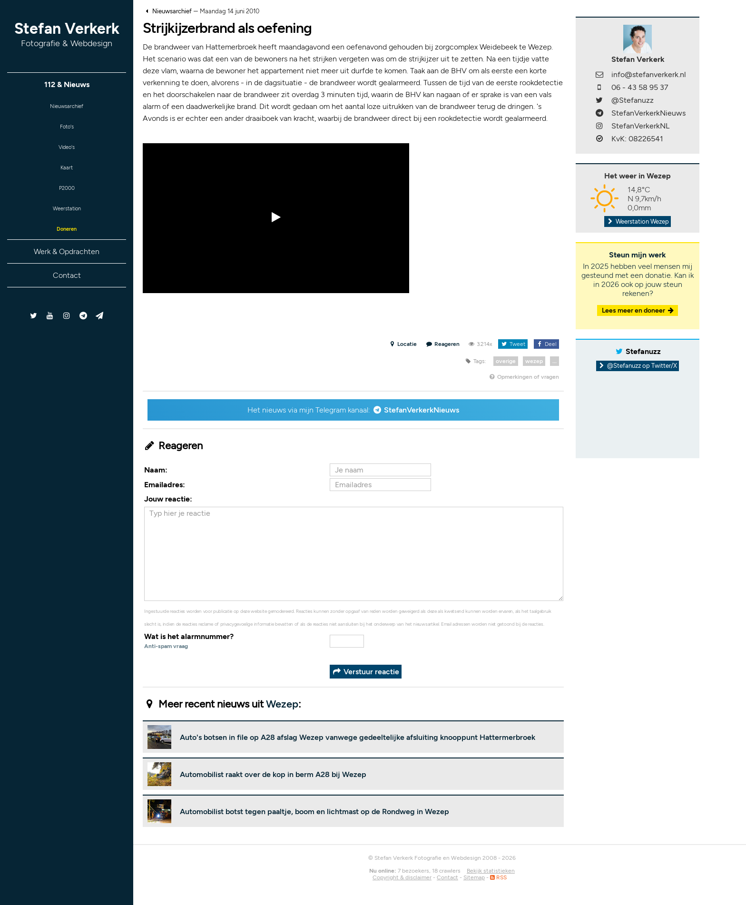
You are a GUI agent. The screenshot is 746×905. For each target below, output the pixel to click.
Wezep (282, 704)
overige (506, 361)
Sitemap (474, 877)
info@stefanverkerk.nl (648, 74)
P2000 (66, 201)
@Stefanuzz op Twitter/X (637, 365)
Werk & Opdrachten (66, 271)
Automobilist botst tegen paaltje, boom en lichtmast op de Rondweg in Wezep (314, 811)
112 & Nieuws (66, 84)
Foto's (67, 131)
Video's (66, 154)
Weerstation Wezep (637, 221)
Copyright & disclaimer (402, 877)
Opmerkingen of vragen (524, 377)
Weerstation (66, 224)
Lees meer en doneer (638, 310)
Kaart (66, 177)
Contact (67, 295)
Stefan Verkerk (66, 34)
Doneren (66, 247)
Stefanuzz (643, 351)
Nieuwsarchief (66, 107)
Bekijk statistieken (491, 870)
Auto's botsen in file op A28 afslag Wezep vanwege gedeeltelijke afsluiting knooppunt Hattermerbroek (357, 737)
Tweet (513, 344)
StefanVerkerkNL (640, 125)
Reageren (443, 344)
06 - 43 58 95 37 (639, 87)
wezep (534, 361)
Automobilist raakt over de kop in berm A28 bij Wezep (273, 774)
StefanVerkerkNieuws (421, 409)
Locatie (403, 344)
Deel (546, 344)
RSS (498, 877)
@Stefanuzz (632, 100)
